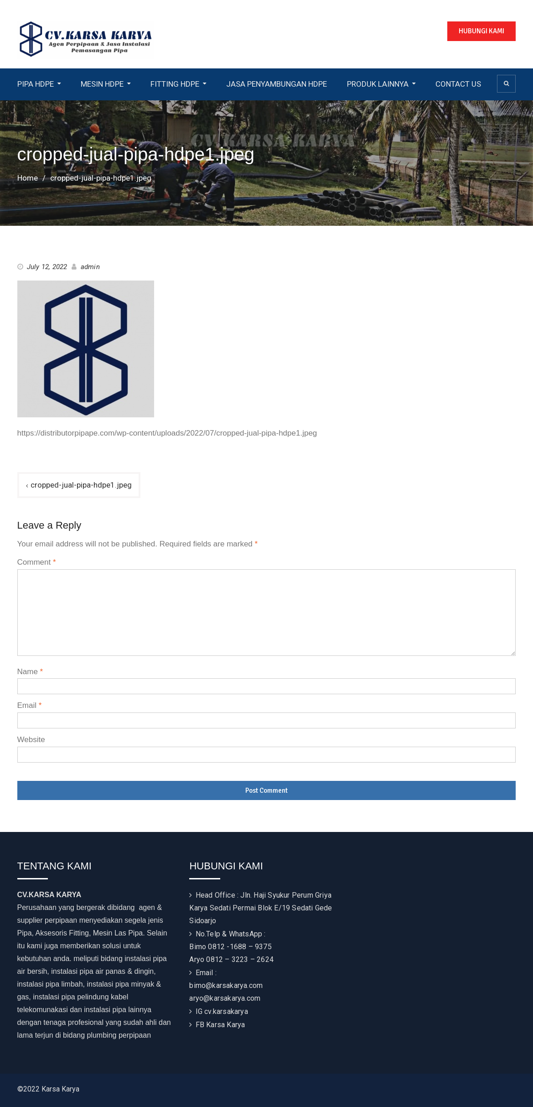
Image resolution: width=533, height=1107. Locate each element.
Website (31, 739)
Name (30, 671)
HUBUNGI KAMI (481, 31)
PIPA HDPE (35, 83)
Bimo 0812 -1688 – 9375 (230, 946)
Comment (36, 562)
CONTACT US (458, 83)
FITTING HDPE (174, 83)
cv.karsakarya (226, 1011)
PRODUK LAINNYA (378, 83)
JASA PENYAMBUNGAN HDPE (276, 83)
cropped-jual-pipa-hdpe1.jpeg (81, 484)
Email (29, 705)
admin (90, 267)
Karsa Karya (225, 1024)
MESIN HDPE (102, 83)
